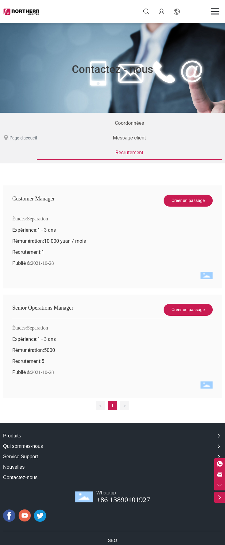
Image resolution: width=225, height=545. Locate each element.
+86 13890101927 (123, 500)
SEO (112, 540)
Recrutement (129, 152)
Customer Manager (33, 199)
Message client (129, 138)
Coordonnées (129, 123)
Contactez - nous (112, 71)
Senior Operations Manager (42, 308)
